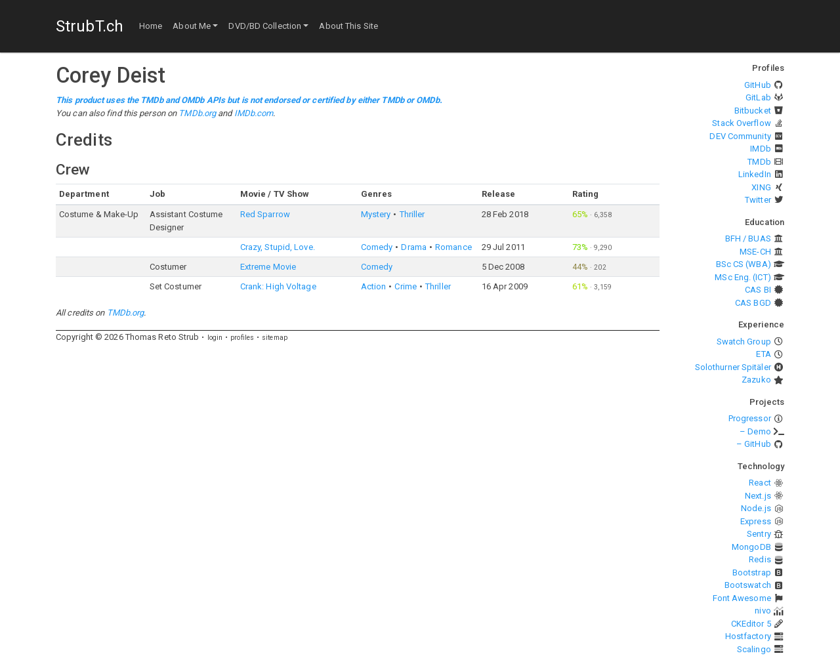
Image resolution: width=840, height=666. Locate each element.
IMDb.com (254, 113)
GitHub (757, 85)
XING (760, 187)
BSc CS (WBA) (743, 264)
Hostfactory (748, 636)
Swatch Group (744, 341)
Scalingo (754, 649)
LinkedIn (754, 174)
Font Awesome (742, 598)
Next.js (758, 496)
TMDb (758, 162)
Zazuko (756, 380)
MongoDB (751, 547)
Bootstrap (751, 572)
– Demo (755, 431)
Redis (760, 559)
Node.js (756, 508)
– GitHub (753, 444)
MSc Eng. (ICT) (742, 277)
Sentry (759, 534)
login (215, 337)
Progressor (749, 418)
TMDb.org (197, 113)
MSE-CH (755, 252)
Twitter (758, 200)
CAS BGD (753, 303)
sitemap (274, 337)
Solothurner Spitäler (733, 367)
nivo (762, 610)
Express (755, 521)
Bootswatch (747, 585)
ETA (763, 354)
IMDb (760, 149)
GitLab (758, 97)
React (760, 483)
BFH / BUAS (748, 238)
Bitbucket (752, 110)
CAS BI (758, 290)
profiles (242, 337)
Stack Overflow (741, 123)
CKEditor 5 (751, 624)
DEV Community (739, 136)
